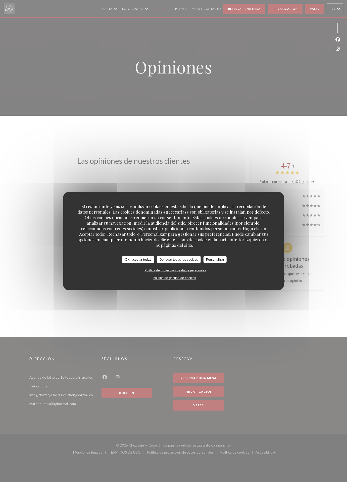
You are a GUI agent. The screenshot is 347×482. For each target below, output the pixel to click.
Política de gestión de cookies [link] (174, 277)
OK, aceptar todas (138, 259)
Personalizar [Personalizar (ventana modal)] (215, 259)
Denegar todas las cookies (179, 259)
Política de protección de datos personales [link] (175, 270)
